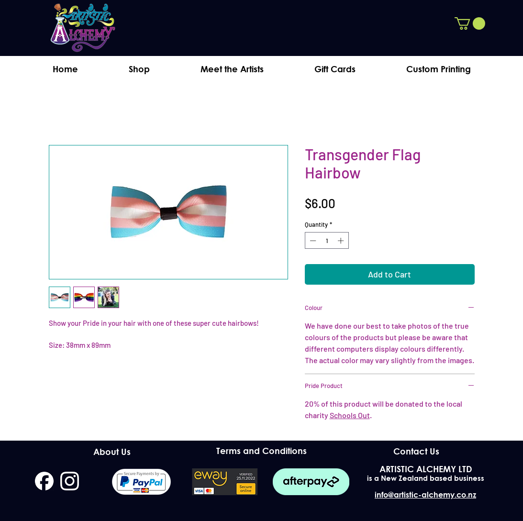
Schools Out (350, 415)
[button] (470, 23)
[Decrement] (312, 241)
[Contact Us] (416, 451)
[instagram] (69, 481)
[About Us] (112, 451)
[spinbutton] (326, 241)
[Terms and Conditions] (261, 450)
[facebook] (44, 481)
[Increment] (341, 241)
